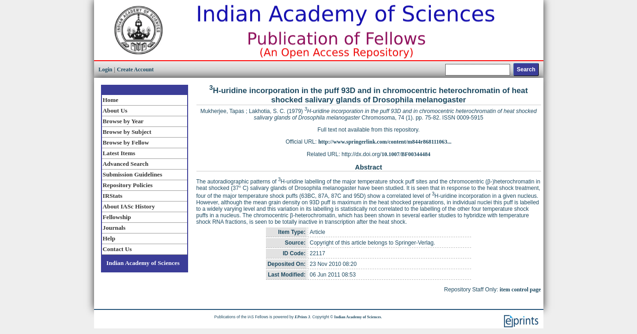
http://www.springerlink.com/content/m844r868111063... (385, 142)
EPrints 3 (302, 317)
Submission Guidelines (133, 174)
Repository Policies (128, 185)
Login (106, 69)
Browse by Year (123, 121)
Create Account (135, 69)
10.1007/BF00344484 (405, 154)
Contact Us (117, 249)
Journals (114, 227)
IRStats (113, 195)
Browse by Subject (127, 131)
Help (109, 238)
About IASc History (129, 206)
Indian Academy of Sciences (143, 262)
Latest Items (119, 153)
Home (111, 99)
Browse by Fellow (126, 142)
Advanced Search (126, 163)
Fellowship (117, 217)
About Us (115, 110)
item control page (520, 289)
